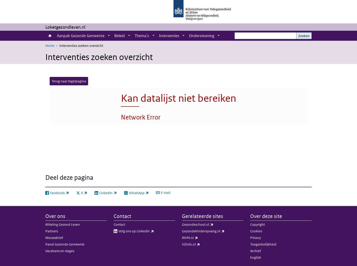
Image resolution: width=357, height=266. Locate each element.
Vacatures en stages (59, 251)
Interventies (169, 35)
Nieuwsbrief (54, 238)
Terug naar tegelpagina (69, 81)
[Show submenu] (109, 36)
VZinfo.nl (201, 244)
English (255, 257)
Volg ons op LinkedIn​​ (146, 231)
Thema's (142, 35)
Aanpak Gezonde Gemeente (81, 35)
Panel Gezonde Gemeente (64, 244)
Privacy (255, 238)
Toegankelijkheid (263, 244)
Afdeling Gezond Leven (62, 224)
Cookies (256, 231)
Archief (255, 251)
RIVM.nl (200, 238)
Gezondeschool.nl (207, 224)
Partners (51, 231)
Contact (119, 224)
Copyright (257, 224)
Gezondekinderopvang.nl (212, 231)
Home (50, 36)
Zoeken (304, 36)
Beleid (119, 35)
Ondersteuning (201, 35)
